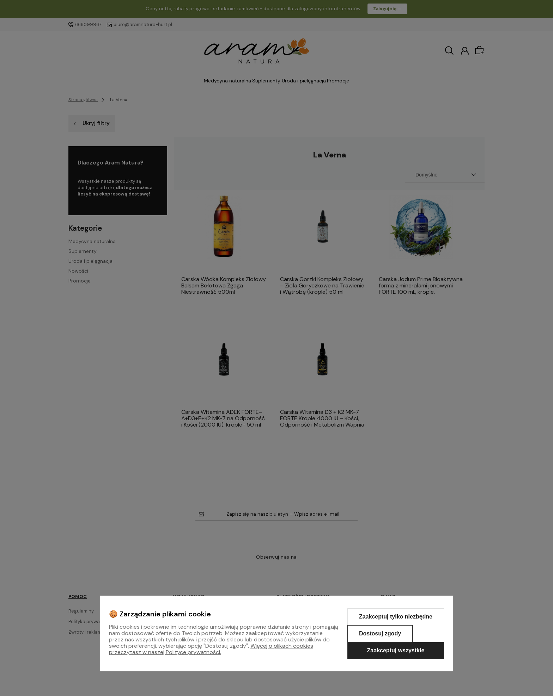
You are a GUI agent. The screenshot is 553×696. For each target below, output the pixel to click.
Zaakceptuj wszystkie (396, 650)
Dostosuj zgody (380, 633)
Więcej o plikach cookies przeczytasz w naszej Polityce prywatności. (211, 649)
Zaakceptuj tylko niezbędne (395, 617)
